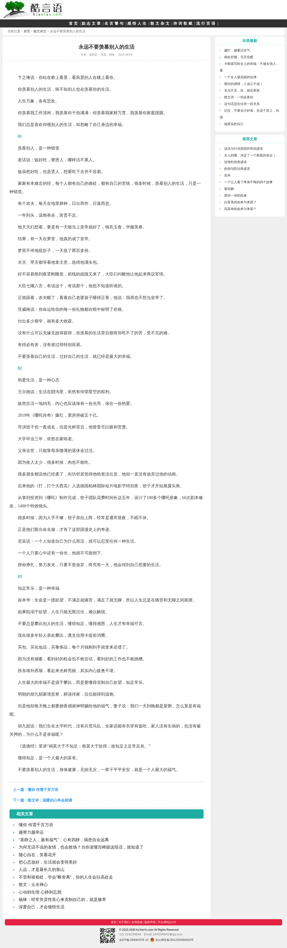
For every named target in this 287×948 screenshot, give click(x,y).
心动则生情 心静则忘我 (40, 892)
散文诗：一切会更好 (238, 97)
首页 (74, 23)
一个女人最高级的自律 (240, 77)
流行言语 (206, 23)
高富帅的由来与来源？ (240, 209)
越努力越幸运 (31, 832)
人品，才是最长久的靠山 (41, 869)
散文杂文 (160, 23)
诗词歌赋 (183, 23)
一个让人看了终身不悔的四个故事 (248, 182)
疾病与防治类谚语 (237, 168)
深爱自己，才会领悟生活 (41, 907)
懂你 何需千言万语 (43, 790)
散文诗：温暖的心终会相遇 (50, 800)
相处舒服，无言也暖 (238, 57)
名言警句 (114, 23)
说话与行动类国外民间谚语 (243, 148)
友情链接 (137, 922)
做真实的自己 (234, 124)
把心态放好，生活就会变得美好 (48, 862)
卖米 (227, 175)
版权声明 (150, 922)
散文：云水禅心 (33, 884)
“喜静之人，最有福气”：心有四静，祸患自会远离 (64, 839)
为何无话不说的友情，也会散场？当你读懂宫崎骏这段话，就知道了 (81, 847)
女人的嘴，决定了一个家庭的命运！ (250, 155)
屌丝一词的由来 (235, 195)
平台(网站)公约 (167, 922)
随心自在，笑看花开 (37, 854)
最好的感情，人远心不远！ (243, 84)
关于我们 (124, 922)
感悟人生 (137, 23)
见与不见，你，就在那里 (242, 90)
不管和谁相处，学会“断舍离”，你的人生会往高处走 (66, 877)
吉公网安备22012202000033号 (172, 940)
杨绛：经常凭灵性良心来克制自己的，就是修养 (62, 899)
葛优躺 (229, 189)
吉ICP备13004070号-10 (134, 940)
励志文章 (92, 23)
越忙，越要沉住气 (237, 50)
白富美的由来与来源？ (240, 202)
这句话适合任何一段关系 (242, 104)
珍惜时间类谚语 (235, 162)
